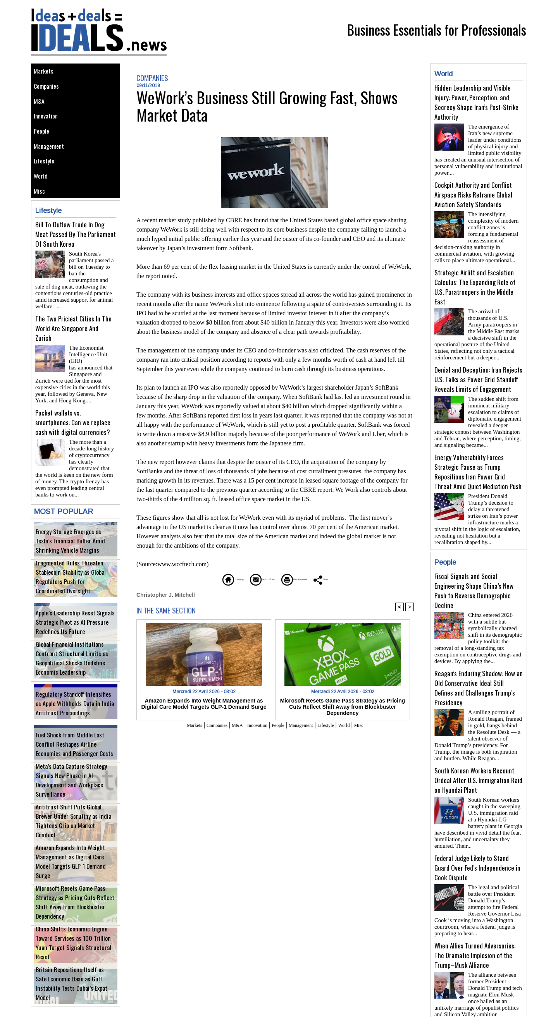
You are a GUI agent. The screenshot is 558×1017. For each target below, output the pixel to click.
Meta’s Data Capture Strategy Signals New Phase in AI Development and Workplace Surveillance (74, 785)
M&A (40, 107)
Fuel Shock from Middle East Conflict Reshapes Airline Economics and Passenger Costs (73, 745)
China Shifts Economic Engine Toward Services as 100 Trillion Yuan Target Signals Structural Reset (73, 948)
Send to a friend (252, 578)
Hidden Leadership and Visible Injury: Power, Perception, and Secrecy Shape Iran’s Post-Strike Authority (476, 102)
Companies (49, 89)
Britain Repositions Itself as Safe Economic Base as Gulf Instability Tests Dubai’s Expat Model (75, 989)
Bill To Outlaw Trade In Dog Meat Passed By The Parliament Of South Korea (75, 256)
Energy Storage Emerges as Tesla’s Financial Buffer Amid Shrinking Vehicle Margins (75, 541)
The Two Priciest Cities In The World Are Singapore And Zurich (73, 340)
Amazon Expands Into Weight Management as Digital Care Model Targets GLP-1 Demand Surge (71, 867)
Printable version (312, 578)
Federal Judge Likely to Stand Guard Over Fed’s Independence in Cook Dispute (477, 842)
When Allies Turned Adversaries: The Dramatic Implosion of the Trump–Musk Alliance (474, 927)
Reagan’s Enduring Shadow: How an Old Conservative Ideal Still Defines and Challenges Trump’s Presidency (478, 669)
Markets (45, 72)
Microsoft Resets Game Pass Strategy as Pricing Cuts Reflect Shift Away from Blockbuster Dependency (75, 907)
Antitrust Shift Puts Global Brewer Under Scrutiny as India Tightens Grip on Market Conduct (74, 826)
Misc (40, 211)
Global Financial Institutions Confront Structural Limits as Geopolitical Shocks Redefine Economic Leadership (74, 663)
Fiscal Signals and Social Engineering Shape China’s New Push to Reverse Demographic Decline (473, 575)
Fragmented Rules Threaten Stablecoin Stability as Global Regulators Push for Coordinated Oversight (75, 582)
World (42, 194)
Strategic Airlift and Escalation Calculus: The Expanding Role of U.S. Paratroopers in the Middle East (474, 280)
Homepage (199, 578)
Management (51, 159)
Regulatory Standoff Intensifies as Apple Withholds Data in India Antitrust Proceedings (75, 704)
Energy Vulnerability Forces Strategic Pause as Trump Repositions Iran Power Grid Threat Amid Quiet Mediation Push (478, 459)
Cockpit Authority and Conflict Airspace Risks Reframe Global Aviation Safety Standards (473, 191)
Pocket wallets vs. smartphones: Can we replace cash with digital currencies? (72, 425)
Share (358, 578)
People (43, 142)
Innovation (48, 124)
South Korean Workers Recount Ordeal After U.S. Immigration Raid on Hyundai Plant (478, 758)
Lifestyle (46, 177)
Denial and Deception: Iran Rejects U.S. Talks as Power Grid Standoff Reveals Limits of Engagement (478, 370)
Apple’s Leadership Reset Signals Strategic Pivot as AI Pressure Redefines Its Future (69, 623)
